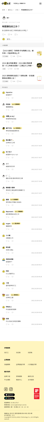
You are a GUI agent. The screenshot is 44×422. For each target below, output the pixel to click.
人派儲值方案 (32, 364)
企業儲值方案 (20, 364)
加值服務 (7, 364)
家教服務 (19, 376)
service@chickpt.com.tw (18, 405)
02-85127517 (15, 403)
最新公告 (31, 376)
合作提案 (31, 380)
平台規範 (7, 380)
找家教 (30, 352)
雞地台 (10, 10)
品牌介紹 (7, 376)
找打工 (6, 352)
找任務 (18, 352)
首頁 (3, 10)
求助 (16, 10)
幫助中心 (19, 380)
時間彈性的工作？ (27, 10)
